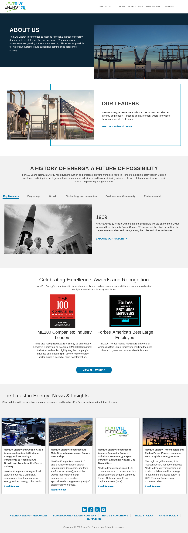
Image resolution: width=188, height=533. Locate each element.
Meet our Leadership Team (117, 126)
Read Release (12, 486)
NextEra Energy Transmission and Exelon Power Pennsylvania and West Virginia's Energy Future (164, 453)
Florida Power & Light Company (74, 515)
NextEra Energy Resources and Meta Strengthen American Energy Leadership (70, 453)
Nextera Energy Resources (29, 515)
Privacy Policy (144, 515)
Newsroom (153, 6)
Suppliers (94, 519)
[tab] (15, 196)
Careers (168, 6)
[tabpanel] (94, 229)
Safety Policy (168, 515)
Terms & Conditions (115, 515)
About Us (105, 6)
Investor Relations (131, 6)
